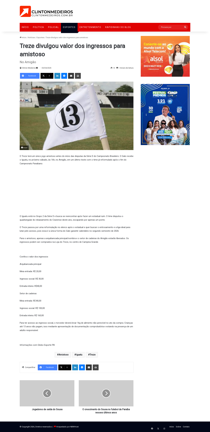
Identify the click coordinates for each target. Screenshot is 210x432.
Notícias (31, 37)
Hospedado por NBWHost (67, 427)
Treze (93, 354)
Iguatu (79, 354)
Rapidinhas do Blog (118, 27)
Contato (186, 427)
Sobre (178, 427)
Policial (53, 27)
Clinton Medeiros (29, 68)
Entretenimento (90, 27)
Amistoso (64, 354)
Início (25, 27)
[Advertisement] (76, 189)
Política (38, 27)
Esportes (69, 27)
